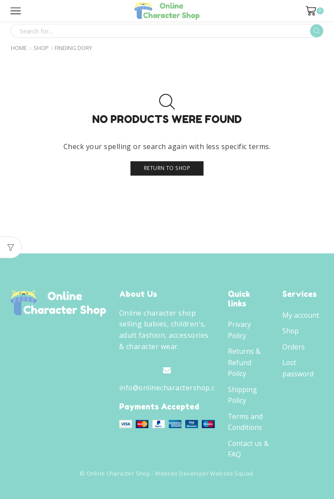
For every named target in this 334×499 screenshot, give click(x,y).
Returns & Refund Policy (244, 362)
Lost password (298, 368)
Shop (41, 48)
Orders (293, 347)
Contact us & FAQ (248, 449)
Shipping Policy (242, 395)
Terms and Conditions (245, 422)
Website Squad (231, 473)
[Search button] (316, 30)
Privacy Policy (239, 329)
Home (19, 48)
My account (300, 315)
